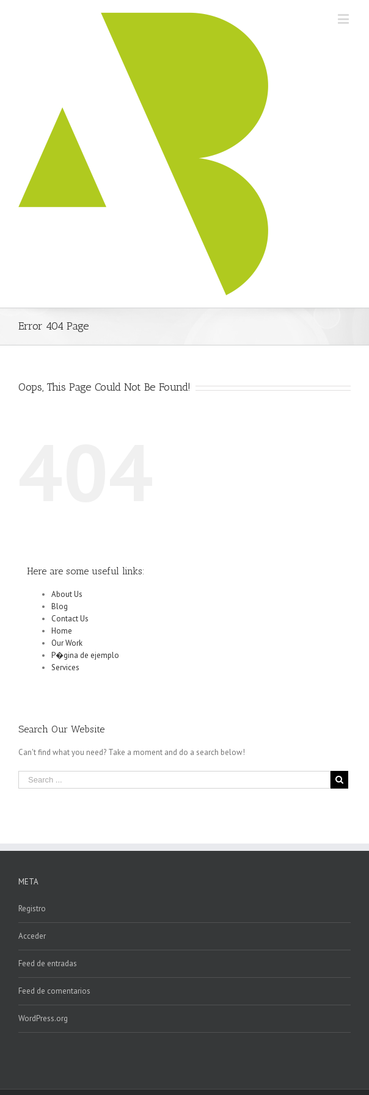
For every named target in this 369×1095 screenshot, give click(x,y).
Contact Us (70, 618)
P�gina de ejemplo (85, 655)
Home (61, 631)
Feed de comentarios (54, 991)
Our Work (66, 643)
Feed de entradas (47, 963)
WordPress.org (43, 1018)
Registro (32, 908)
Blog (59, 606)
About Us (66, 594)
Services (65, 667)
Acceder (32, 936)
